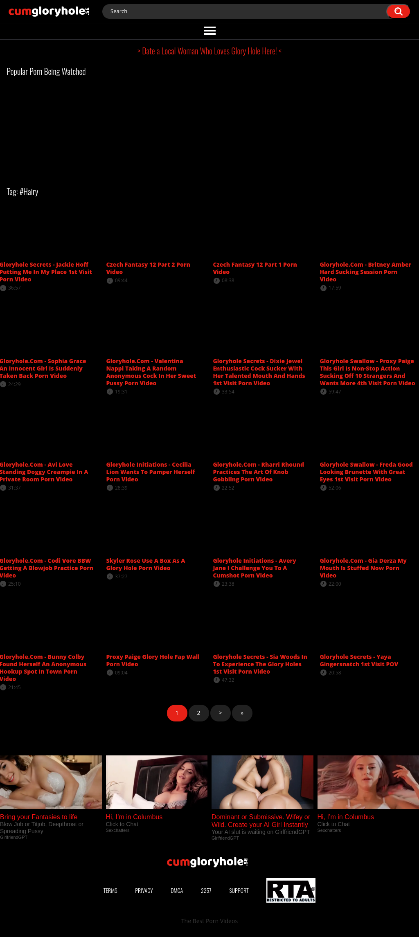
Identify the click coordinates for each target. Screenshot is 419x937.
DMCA (177, 890)
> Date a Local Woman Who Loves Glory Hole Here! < (209, 51)
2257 (206, 890)
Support (239, 890)
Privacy (144, 890)
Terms (110, 890)
